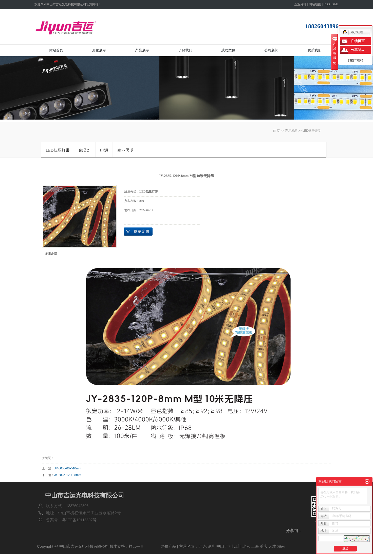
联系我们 (314, 50)
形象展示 (99, 50)
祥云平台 (136, 546)
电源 (104, 150)
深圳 (211, 546)
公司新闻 (271, 50)
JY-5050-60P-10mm (67, 468)
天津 (272, 546)
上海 (255, 546)
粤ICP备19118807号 (79, 520)
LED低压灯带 (312, 130)
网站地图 (315, 4)
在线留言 (358, 41)
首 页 (276, 130)
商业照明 (125, 150)
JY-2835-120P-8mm (67, 475)
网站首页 (56, 50)
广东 (203, 546)
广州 (229, 546)
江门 (237, 546)
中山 (220, 546)
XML (335, 4)
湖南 (281, 546)
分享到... (357, 50)
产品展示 (142, 50)
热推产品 (168, 546)
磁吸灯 (85, 150)
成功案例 (228, 50)
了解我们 (185, 50)
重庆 (263, 546)
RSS (327, 4)
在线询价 (138, 231)
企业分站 (300, 4)
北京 (246, 546)
